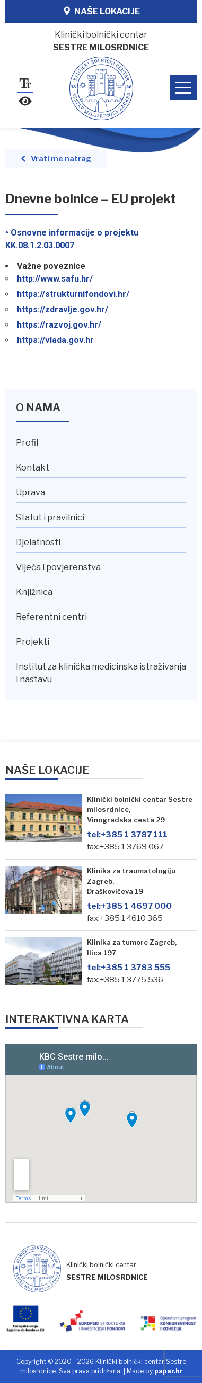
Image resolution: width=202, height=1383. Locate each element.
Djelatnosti (38, 542)
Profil (27, 443)
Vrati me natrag (61, 159)
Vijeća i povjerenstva (58, 567)
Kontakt (32, 468)
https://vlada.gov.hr (55, 340)
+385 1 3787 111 (127, 834)
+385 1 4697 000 (129, 906)
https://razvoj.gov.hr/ (59, 325)
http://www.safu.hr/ (55, 279)
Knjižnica (34, 592)
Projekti (32, 642)
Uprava (30, 492)
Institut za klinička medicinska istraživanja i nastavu (101, 673)
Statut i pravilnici (50, 517)
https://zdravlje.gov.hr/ (62, 309)
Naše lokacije (107, 11)
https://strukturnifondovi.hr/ (73, 294)
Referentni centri (51, 617)
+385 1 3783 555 (128, 967)
